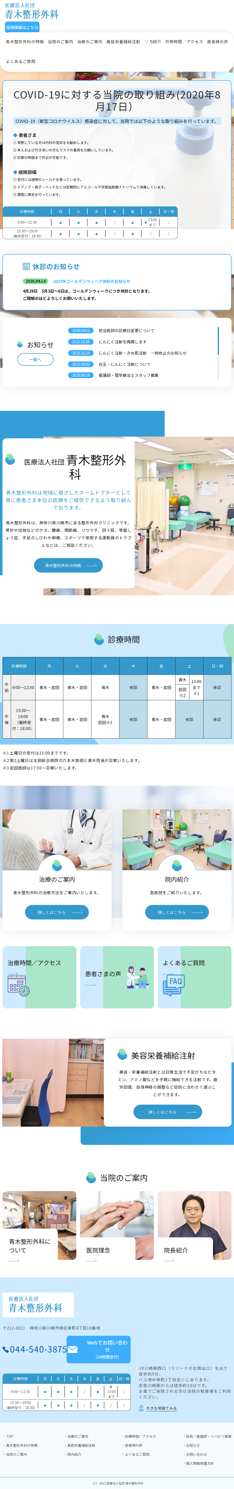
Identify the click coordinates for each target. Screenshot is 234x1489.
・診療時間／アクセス (138, 1436)
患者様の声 (217, 41)
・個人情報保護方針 (198, 1463)
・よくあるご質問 (135, 1454)
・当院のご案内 (15, 1454)
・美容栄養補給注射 (79, 1445)
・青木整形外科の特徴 (20, 1445)
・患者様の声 (131, 1445)
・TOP (8, 1436)
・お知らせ (191, 1445)
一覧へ (35, 359)
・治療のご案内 (76, 1436)
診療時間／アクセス (184, 41)
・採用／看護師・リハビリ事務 (206, 1436)
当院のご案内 (60, 41)
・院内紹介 (72, 1454)
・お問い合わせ (194, 1454)
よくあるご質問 (21, 61)
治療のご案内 (90, 41)
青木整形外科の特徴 (25, 41)
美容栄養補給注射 (123, 41)
